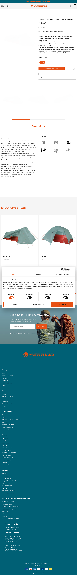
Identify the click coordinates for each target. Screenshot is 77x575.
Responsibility (6, 458)
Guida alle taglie (7, 502)
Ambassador (6, 441)
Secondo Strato (7, 381)
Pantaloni (5, 376)
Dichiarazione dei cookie (9, 491)
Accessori (5, 421)
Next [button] (75, 119)
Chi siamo (5, 437)
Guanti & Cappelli (7, 374)
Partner (4, 444)
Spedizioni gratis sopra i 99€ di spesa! (38, 1)
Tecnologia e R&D (7, 456)
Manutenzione (6, 512)
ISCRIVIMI (43, 325)
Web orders (6, 482)
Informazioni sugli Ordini (9, 507)
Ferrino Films (6, 463)
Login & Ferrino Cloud (9, 479)
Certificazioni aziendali (9, 451)
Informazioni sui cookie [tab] (63, 274)
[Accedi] (70, 6)
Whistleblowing (7, 484)
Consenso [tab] (14, 274)
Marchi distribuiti (7, 446)
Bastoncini (5, 428)
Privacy (4, 486)
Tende (4, 413)
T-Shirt (4, 384)
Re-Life (4, 461)
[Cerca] (8, 6)
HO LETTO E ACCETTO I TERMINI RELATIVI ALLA (32, 331)
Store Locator (6, 477)
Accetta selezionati (38, 304)
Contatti (4, 472)
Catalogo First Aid (10, 528)
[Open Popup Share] (74, 69)
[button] (57, 78)
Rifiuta (15, 304)
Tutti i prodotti (6, 454)
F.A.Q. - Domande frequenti (10, 517)
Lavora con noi (6, 449)
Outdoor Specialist (8, 500)
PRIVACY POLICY (47, 331)
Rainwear (5, 379)
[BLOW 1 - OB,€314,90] (57, 234)
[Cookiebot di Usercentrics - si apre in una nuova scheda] (62, 269)
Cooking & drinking (8, 423)
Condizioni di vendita (8, 489)
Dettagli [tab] (38, 274)
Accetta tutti (62, 304)
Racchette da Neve (8, 425)
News (4, 439)
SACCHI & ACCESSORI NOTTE (11, 418)
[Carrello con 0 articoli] (74, 6)
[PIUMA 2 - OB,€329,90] (19, 234)
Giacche (4, 372)
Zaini (3, 416)
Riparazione (6, 515)
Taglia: (43, 58)
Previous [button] (2, 119)
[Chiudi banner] (73, 269)
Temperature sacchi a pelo (10, 505)
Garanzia (5, 510)
